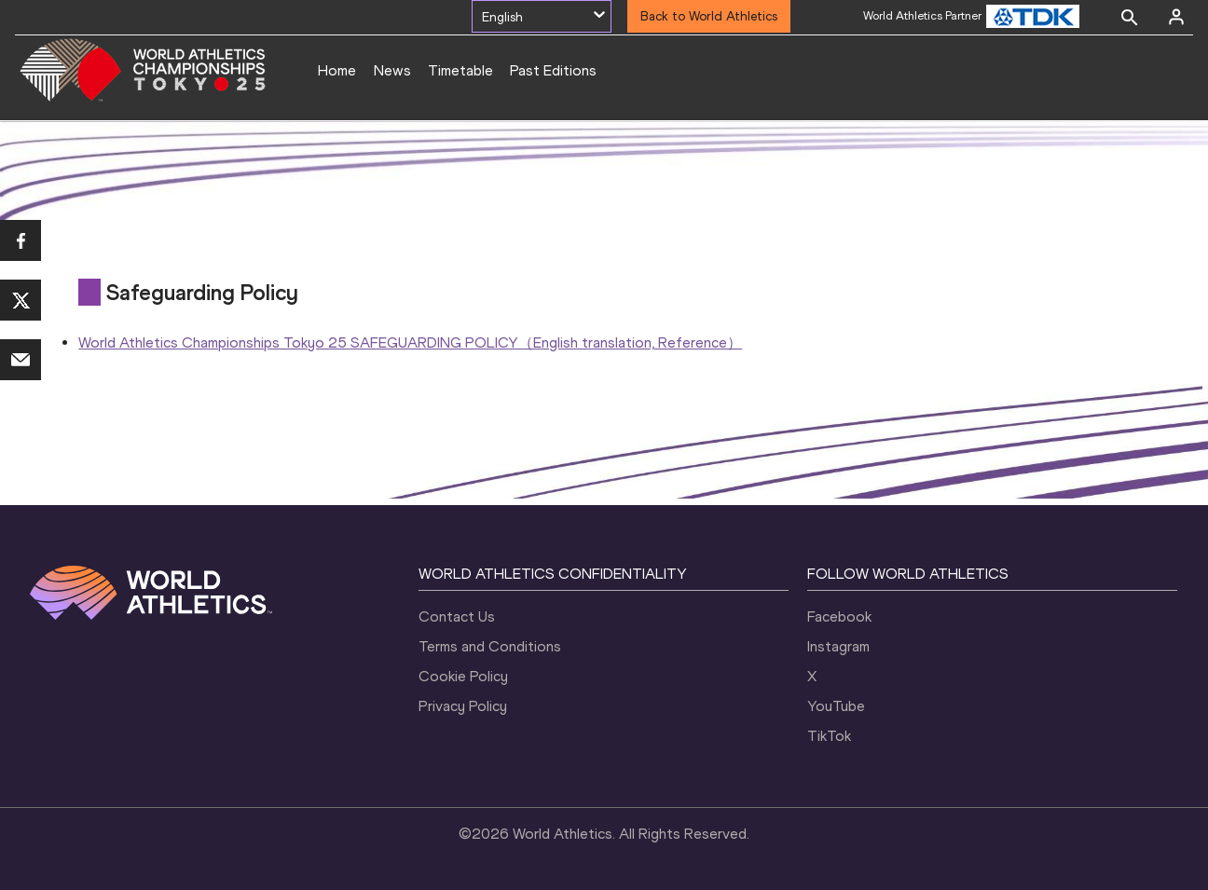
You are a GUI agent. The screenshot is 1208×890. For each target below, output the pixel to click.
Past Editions (553, 70)
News (392, 70)
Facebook (839, 616)
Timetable (460, 70)
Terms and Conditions (490, 646)
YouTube (836, 706)
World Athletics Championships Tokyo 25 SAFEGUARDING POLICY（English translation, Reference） (410, 342)
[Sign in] (1176, 17)
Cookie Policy (463, 676)
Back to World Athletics (708, 16)
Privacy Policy (463, 706)
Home (337, 70)
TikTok (829, 736)
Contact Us (457, 616)
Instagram (838, 646)
